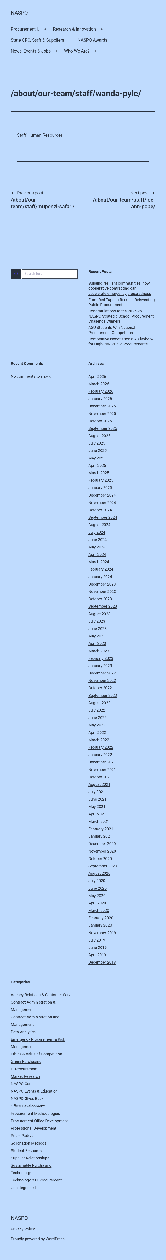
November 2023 (102, 591)
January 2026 (100, 398)
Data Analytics (23, 1032)
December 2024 (102, 495)
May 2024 (96, 547)
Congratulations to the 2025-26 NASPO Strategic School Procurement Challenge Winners (121, 316)
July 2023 (96, 621)
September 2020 (102, 866)
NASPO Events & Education (34, 1091)
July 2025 (96, 443)
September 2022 (102, 695)
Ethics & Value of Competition (36, 1054)
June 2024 (97, 539)
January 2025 (100, 487)
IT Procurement (24, 1069)
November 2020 (102, 851)
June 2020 (97, 888)
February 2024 (100, 569)
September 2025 (102, 428)
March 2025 (98, 473)
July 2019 (96, 940)
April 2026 (97, 376)
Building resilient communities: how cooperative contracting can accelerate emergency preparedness (119, 288)
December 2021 (102, 762)
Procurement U (25, 29)
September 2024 (102, 517)
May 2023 (96, 636)
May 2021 (96, 806)
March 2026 (98, 384)
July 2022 (96, 710)
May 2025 (96, 458)
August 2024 (99, 524)
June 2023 (97, 628)
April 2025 (97, 465)
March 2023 (98, 651)
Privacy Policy (23, 1229)
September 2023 (102, 606)
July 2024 (96, 532)
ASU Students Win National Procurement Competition (111, 330)
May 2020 (96, 895)
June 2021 (97, 799)
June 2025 (97, 450)
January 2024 (100, 576)
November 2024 (102, 502)
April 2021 (97, 814)
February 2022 (100, 747)
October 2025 (100, 421)
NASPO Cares (23, 1083)
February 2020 (100, 917)
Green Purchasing (26, 1061)
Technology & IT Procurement (36, 1180)
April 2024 (97, 554)
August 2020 (99, 873)
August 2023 (99, 614)
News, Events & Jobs (31, 51)
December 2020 (102, 843)
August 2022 (99, 703)
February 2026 (100, 391)
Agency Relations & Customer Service (43, 995)
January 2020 (100, 925)
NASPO (19, 13)
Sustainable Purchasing (31, 1165)
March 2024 (98, 561)
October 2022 (100, 688)
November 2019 (102, 932)
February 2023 (100, 658)
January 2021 (100, 836)
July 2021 (96, 791)
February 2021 (100, 829)
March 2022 (98, 740)
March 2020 (98, 910)
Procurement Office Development (39, 1121)
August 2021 (99, 784)
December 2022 (102, 673)
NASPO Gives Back (27, 1098)
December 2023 (102, 584)
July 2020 (96, 880)
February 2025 (100, 480)
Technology (21, 1172)
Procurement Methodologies (35, 1113)
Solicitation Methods (28, 1143)
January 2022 (100, 754)
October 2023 (100, 599)
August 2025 (99, 435)
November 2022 (102, 680)
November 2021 (102, 769)
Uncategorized (23, 1187)
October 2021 (100, 777)
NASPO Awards (92, 40)
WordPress (55, 1239)
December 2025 (102, 406)
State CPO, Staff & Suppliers (37, 40)
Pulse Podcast (23, 1135)
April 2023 (97, 643)
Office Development (28, 1106)
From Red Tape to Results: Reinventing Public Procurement (121, 302)
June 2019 (97, 947)
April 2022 (97, 732)
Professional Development (33, 1128)
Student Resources (27, 1150)
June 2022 (97, 717)
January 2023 (100, 665)
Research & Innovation (74, 29)
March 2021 (98, 821)
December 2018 (102, 962)
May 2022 (96, 725)
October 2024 (100, 510)
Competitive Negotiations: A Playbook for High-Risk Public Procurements (121, 341)
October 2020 (100, 858)
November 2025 (102, 413)
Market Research (25, 1076)
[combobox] (44, 274)
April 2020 (97, 903)
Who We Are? (77, 51)
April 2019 (97, 955)
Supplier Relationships (30, 1158)
